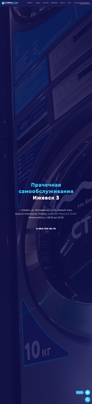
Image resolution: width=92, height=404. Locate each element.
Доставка (45, 2)
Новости (62, 2)
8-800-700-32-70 (85, 4)
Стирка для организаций (81, 2)
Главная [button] (29, 2)
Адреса (38, 2)
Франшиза (54, 2)
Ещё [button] (69, 2)
